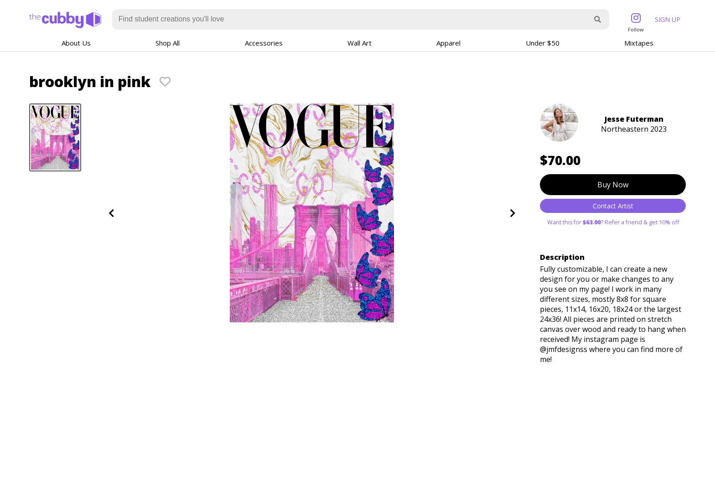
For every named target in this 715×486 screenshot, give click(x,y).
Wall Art (359, 42)
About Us (76, 42)
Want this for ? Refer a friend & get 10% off (613, 222)
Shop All (167, 42)
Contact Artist (613, 206)
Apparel (448, 42)
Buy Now (612, 185)
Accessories (264, 42)
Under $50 (543, 42)
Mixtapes (638, 42)
